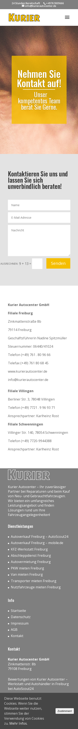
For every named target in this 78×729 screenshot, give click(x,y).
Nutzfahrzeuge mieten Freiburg (36, 587)
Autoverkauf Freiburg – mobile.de (37, 543)
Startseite (18, 610)
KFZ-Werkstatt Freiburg (29, 549)
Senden (58, 263)
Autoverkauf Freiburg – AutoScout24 (39, 536)
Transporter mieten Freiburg (33, 581)
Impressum (19, 623)
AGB (14, 629)
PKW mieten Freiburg (27, 568)
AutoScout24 (23, 688)
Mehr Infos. (18, 723)
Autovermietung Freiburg (31, 561)
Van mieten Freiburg (27, 574)
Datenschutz (21, 617)
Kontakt (17, 636)
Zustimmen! (64, 711)
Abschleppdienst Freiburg (31, 555)
